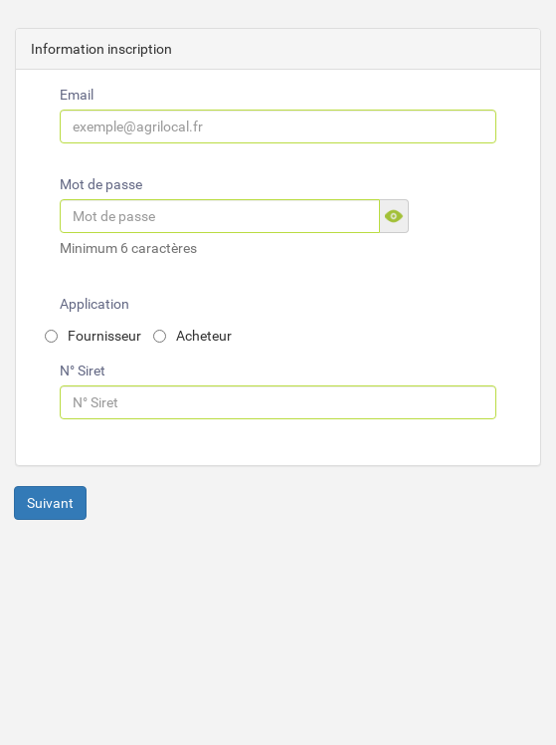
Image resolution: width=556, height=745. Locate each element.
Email (76, 95)
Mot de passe (101, 184)
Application (94, 304)
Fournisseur (93, 336)
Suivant (50, 503)
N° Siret (82, 370)
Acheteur (192, 336)
